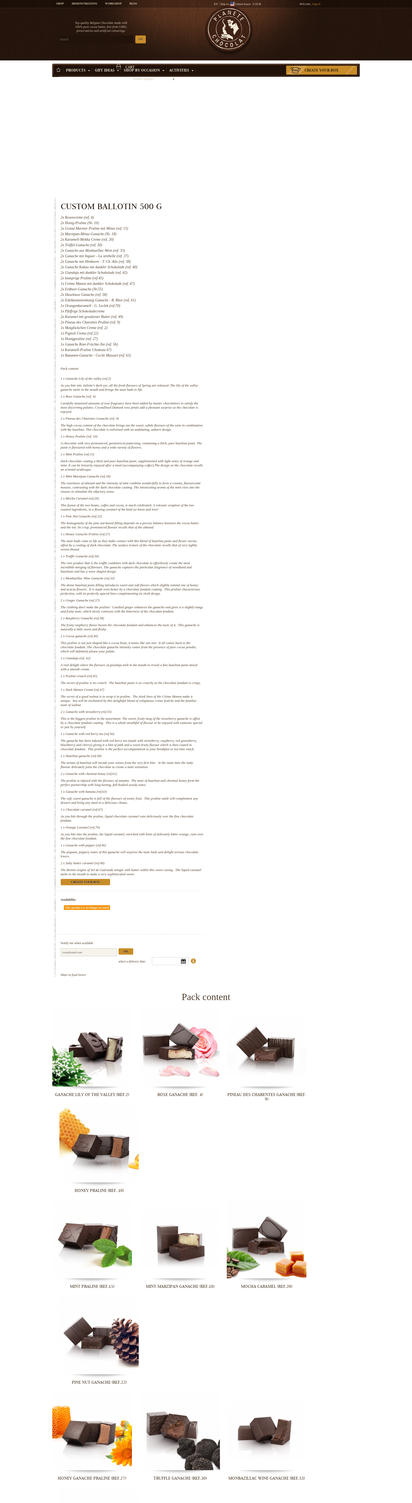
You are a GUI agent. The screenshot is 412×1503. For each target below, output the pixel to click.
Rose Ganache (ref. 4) (257, 275)
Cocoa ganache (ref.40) (259, 527)
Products (78, 63)
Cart (321, 25)
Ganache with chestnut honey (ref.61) (268, 673)
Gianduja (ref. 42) (255, 549)
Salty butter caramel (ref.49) (262, 763)
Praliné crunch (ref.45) (258, 567)
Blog (133, 4)
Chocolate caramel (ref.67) (261, 709)
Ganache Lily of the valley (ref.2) (265, 257)
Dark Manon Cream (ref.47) (262, 585)
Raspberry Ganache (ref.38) (262, 509)
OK (114, 39)
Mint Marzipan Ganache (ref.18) (265, 359)
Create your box (321, 63)
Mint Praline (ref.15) (257, 337)
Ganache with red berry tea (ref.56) (267, 629)
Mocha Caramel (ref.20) (259, 381)
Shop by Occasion (144, 63)
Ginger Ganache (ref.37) (259, 487)
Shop (60, 4)
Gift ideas (107, 63)
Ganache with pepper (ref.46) (263, 745)
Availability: (245, 799)
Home (55, 72)
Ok (302, 835)
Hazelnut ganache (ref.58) (260, 655)
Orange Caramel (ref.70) (260, 727)
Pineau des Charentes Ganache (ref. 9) (269, 297)
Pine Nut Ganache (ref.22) (261, 399)
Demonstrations (84, 4)
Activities (181, 63)
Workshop (113, 4)
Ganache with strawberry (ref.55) (266, 607)
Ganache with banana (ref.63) (263, 691)
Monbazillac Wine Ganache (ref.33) (267, 461)
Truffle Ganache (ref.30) (259, 439)
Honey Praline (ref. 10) (259, 319)
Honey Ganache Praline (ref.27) (265, 417)
